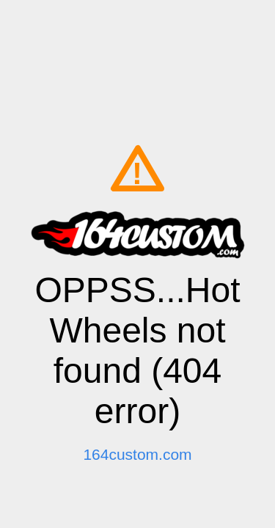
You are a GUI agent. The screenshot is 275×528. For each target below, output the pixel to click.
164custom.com (137, 454)
